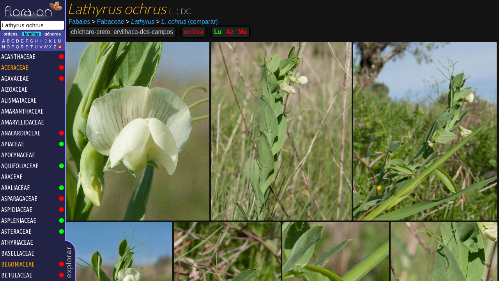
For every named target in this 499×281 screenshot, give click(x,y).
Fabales (79, 21)
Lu (217, 31)
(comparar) (187, 21)
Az (230, 31)
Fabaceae (108, 21)
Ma (242, 31)
